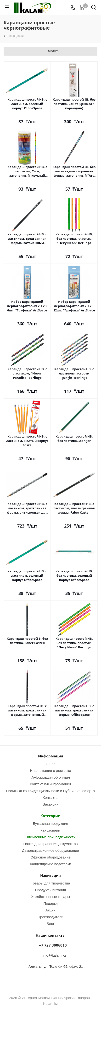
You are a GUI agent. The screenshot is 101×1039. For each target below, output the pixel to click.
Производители (50, 916)
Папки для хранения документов (50, 843)
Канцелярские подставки (50, 863)
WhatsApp (56, 1022)
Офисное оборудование (50, 857)
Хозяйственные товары (50, 896)
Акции (50, 910)
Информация (50, 756)
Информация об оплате (50, 777)
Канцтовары (50, 830)
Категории (50, 815)
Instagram (44, 1022)
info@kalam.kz (54, 955)
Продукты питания (50, 889)
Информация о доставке (50, 770)
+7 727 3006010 (53, 945)
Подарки (50, 903)
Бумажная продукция (50, 823)
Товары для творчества (50, 883)
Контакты (50, 797)
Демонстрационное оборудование (50, 850)
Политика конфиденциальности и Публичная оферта (50, 790)
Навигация (50, 875)
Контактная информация (50, 783)
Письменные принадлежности (50, 836)
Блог (50, 923)
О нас (50, 763)
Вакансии (50, 804)
